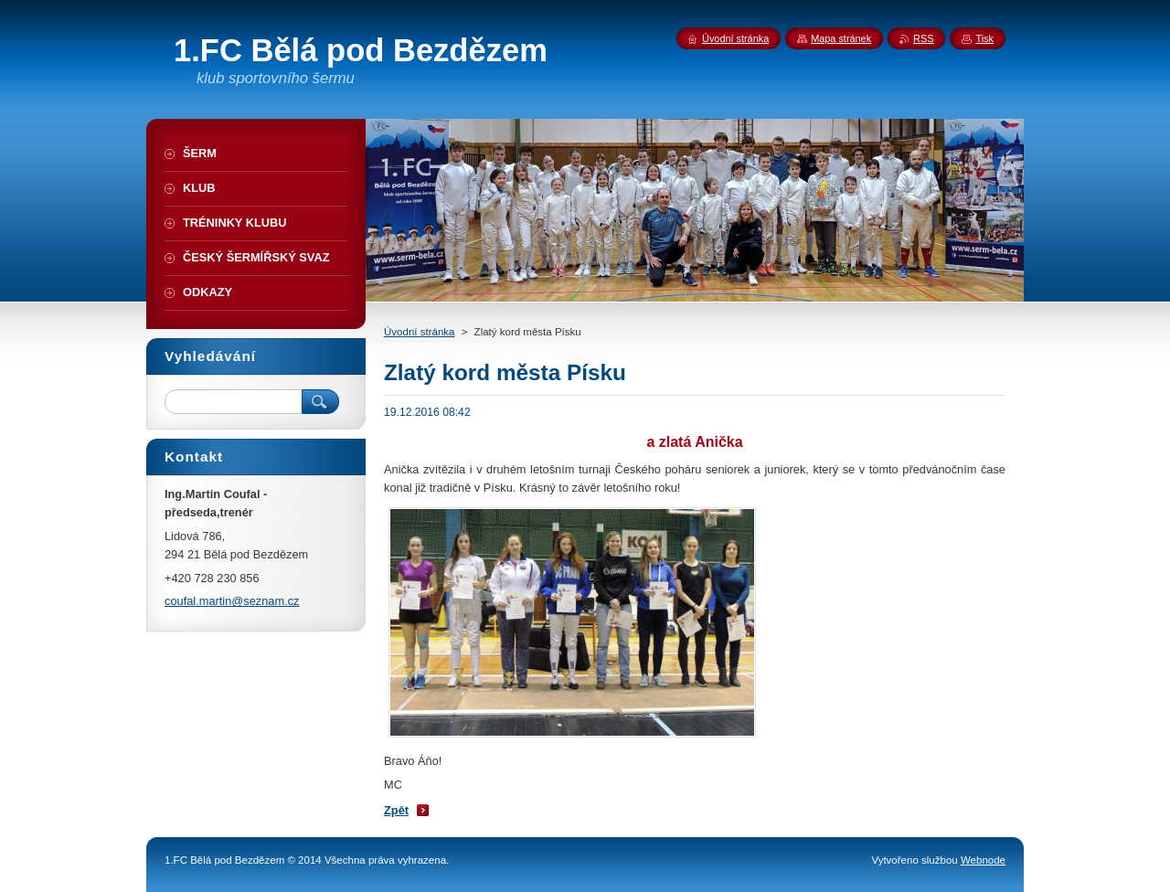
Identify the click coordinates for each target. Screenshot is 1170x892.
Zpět (396, 810)
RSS (923, 38)
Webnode (983, 860)
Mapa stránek (841, 38)
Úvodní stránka (419, 331)
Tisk (984, 38)
